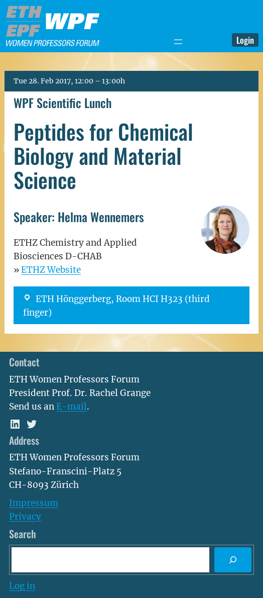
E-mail (71, 406)
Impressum (33, 503)
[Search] (232, 560)
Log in (22, 585)
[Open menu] (178, 42)
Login (245, 40)
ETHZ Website (51, 269)
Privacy (25, 516)
